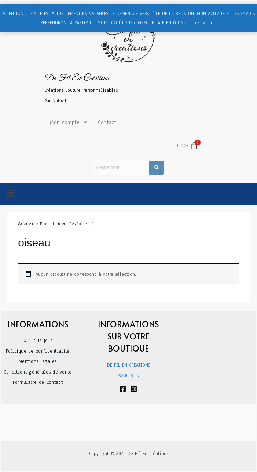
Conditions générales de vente (38, 372)
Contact (107, 122)
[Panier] (187, 145)
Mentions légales (38, 361)
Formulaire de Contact (38, 382)
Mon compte (68, 122)
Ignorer (209, 22)
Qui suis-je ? (37, 340)
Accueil (26, 223)
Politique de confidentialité (37, 351)
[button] (10, 194)
